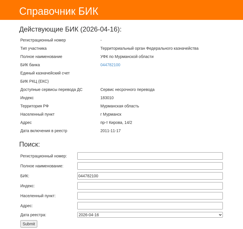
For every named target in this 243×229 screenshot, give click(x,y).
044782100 (110, 65)
